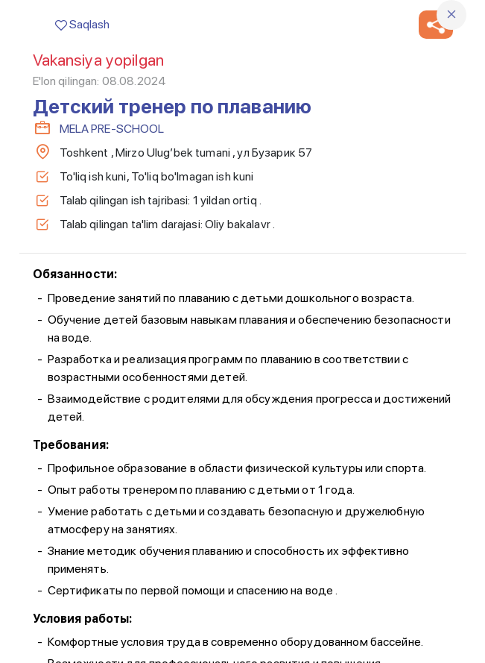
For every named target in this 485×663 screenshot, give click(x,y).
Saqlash (82, 24)
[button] (436, 24)
